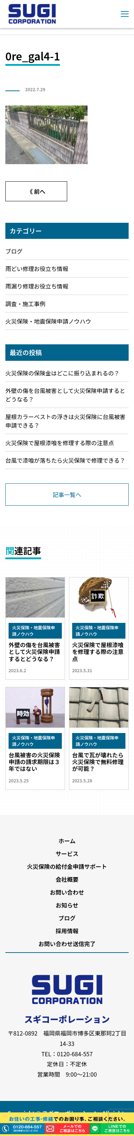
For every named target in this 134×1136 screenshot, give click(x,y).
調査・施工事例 (25, 303)
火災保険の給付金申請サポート (67, 866)
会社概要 (66, 879)
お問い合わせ (67, 892)
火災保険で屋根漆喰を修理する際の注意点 (59, 442)
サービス (66, 853)
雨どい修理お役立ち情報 (36, 268)
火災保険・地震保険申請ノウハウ (48, 321)
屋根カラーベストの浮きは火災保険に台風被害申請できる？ (65, 420)
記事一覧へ (67, 494)
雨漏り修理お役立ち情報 (36, 286)
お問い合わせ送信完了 (66, 943)
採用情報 (66, 930)
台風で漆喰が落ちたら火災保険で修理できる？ (65, 460)
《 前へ (36, 191)
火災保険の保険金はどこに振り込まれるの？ (62, 373)
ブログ (14, 251)
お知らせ (67, 905)
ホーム (67, 840)
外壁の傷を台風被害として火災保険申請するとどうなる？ (65, 394)
